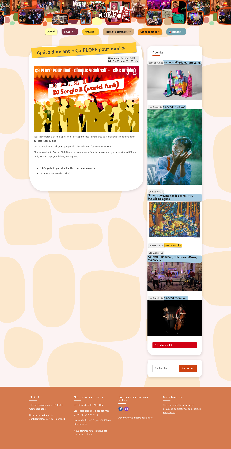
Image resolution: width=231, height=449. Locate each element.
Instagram (126, 409)
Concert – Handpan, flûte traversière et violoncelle (172, 258)
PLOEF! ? (68, 31)
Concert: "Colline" (174, 107)
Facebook (120, 409)
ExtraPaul (183, 404)
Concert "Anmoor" (175, 298)
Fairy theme (169, 412)
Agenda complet (163, 344)
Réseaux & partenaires (117, 31)
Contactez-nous (37, 408)
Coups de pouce (148, 31)
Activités (89, 31)
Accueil (51, 31)
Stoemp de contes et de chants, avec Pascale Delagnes (170, 197)
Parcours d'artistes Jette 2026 (182, 62)
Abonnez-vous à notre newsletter (135, 417)
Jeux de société (172, 245)
